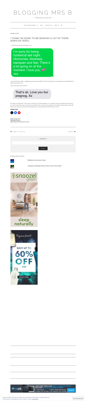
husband (18, 121)
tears (28, 121)
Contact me (48, 25)
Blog (41, 25)
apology (14, 121)
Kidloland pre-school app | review (37, 160)
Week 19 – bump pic (19, 131)
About (56, 25)
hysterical (22, 121)
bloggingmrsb (17, 118)
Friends (70, 131)
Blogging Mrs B (43, 12)
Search (43, 148)
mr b (26, 121)
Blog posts (18, 120)
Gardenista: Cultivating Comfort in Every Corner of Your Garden (44, 166)
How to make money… (31, 25)
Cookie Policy (35, 399)
